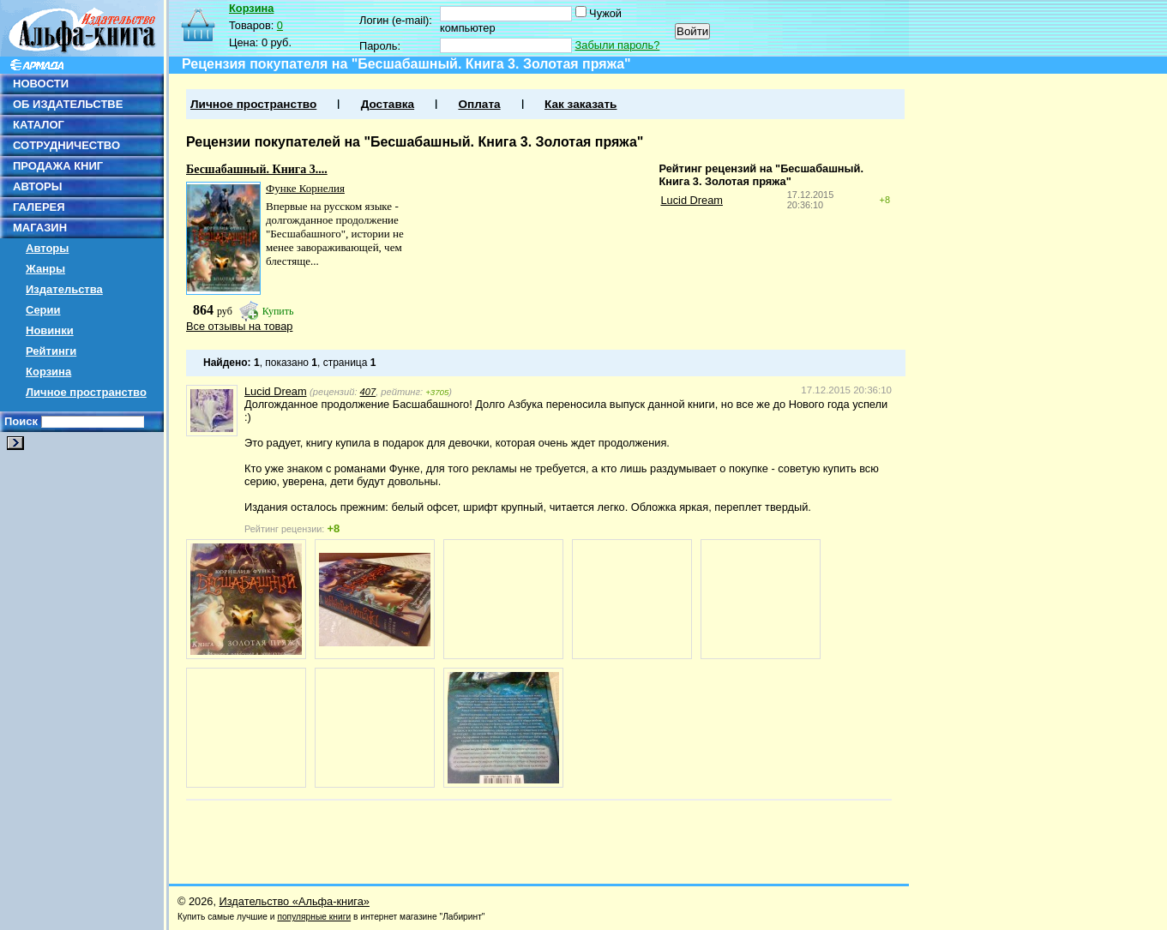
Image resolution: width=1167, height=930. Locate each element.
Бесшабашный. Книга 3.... (257, 169)
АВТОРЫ (37, 186)
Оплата (479, 104)
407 (368, 392)
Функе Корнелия (305, 188)
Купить (278, 311)
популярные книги (314, 916)
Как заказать (580, 104)
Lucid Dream (691, 200)
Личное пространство (86, 392)
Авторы (47, 248)
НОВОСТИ (41, 83)
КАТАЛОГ (38, 124)
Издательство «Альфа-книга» (295, 901)
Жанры (45, 268)
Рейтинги (51, 351)
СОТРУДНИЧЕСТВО (66, 145)
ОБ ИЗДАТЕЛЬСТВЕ (68, 104)
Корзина (48, 371)
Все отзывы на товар (239, 326)
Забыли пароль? (617, 45)
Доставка (387, 104)
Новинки (50, 330)
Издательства (64, 289)
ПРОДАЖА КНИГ (58, 165)
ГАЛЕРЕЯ (39, 207)
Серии (43, 309)
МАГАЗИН (40, 227)
